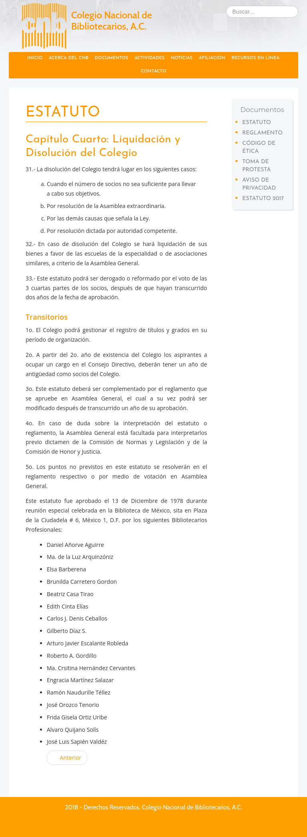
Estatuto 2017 (263, 199)
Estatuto (256, 123)
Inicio (35, 58)
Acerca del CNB (69, 58)
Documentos (111, 58)
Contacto (153, 71)
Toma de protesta (256, 166)
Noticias (181, 58)
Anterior (67, 757)
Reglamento (262, 133)
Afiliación (212, 58)
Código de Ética (258, 147)
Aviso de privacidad (259, 184)
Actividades (149, 58)
